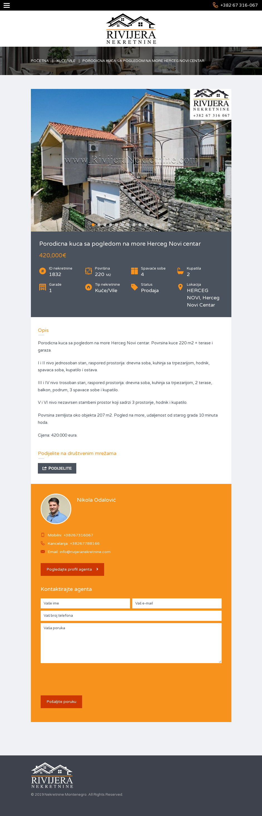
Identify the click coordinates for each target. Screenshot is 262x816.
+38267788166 (85, 543)
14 (169, 224)
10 (145, 224)
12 (157, 224)
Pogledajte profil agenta (72, 569)
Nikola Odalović (96, 500)
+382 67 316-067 (239, 5)
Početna (40, 61)
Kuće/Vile (66, 61)
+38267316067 (78, 535)
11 (151, 224)
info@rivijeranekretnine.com (85, 551)
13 (163, 224)
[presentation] (83, 676)
